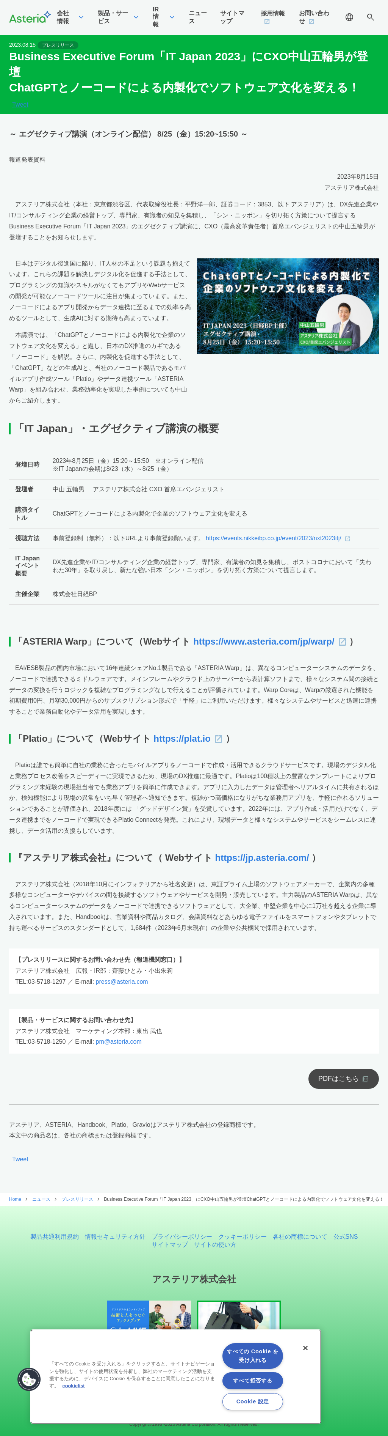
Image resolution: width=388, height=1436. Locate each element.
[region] (175, 1376)
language (349, 17)
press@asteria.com (122, 981)
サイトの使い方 (215, 1244)
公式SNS (345, 1236)
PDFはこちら (338, 1078)
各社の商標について (300, 1236)
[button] (29, 1379)
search (370, 17)
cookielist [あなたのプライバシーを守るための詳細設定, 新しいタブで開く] (74, 1386)
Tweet (20, 105)
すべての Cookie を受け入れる (252, 1355)
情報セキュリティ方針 (115, 1236)
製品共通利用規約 (54, 1236)
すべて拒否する (252, 1381)
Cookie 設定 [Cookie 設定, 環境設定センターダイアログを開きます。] (252, 1401)
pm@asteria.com (119, 1041)
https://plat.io (182, 738)
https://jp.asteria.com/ (262, 857)
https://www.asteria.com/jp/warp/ (264, 641)
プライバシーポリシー (182, 1236)
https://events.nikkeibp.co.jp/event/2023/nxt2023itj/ (273, 538)
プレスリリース (58, 45)
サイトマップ (170, 1244)
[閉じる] (305, 1348)
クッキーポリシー (242, 1236)
